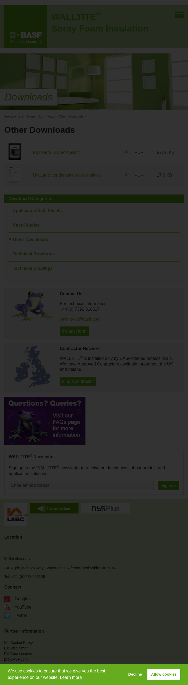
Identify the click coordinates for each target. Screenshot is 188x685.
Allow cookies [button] (164, 674)
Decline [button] (135, 674)
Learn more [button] (71, 677)
